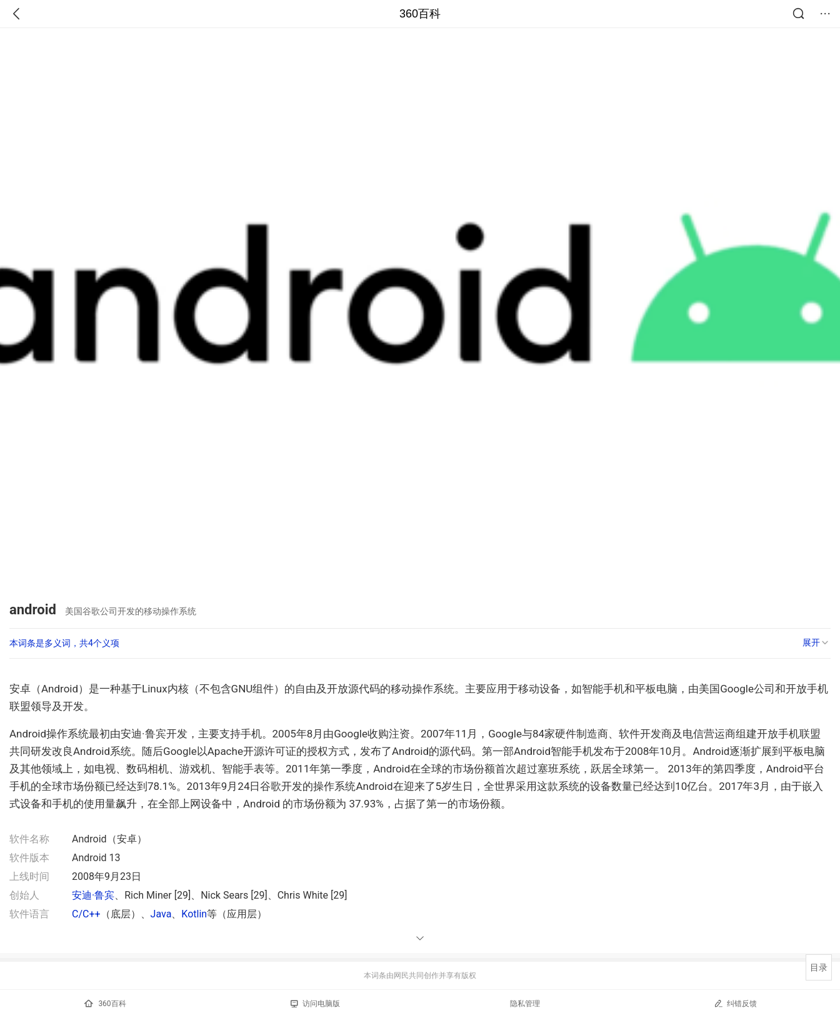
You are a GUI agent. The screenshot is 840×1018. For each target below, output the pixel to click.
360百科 (420, 13)
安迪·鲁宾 (93, 895)
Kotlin (194, 914)
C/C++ (86, 914)
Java (161, 914)
